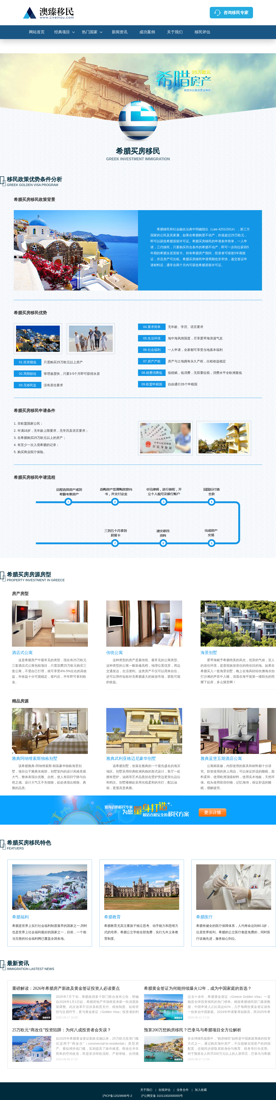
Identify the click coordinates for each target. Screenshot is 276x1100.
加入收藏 (201, 1090)
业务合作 (183, 1090)
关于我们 (175, 32)
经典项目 (62, 32)
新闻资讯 (119, 32)
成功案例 (147, 32)
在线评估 (164, 1090)
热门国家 (90, 32)
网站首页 (37, 32)
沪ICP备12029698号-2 (117, 1095)
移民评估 (202, 32)
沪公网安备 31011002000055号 (162, 1095)
